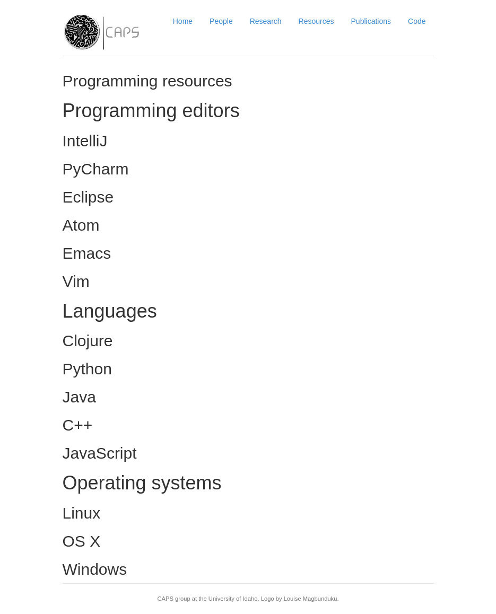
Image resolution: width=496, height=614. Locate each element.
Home (183, 21)
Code (416, 21)
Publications (371, 21)
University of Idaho (233, 598)
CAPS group (173, 598)
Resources (316, 21)
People (221, 21)
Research (266, 21)
